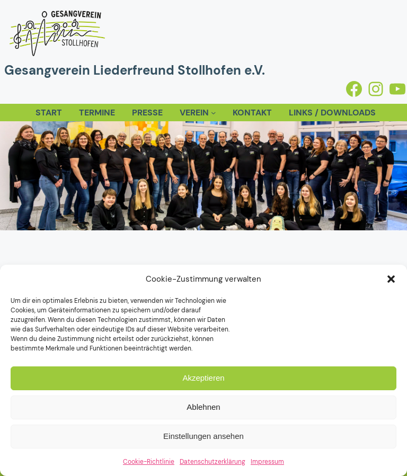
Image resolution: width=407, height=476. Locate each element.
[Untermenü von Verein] (213, 112)
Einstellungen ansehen (203, 436)
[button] (391, 279)
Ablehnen (203, 406)
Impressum (267, 461)
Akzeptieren (203, 377)
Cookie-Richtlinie (148, 461)
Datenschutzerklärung (212, 461)
